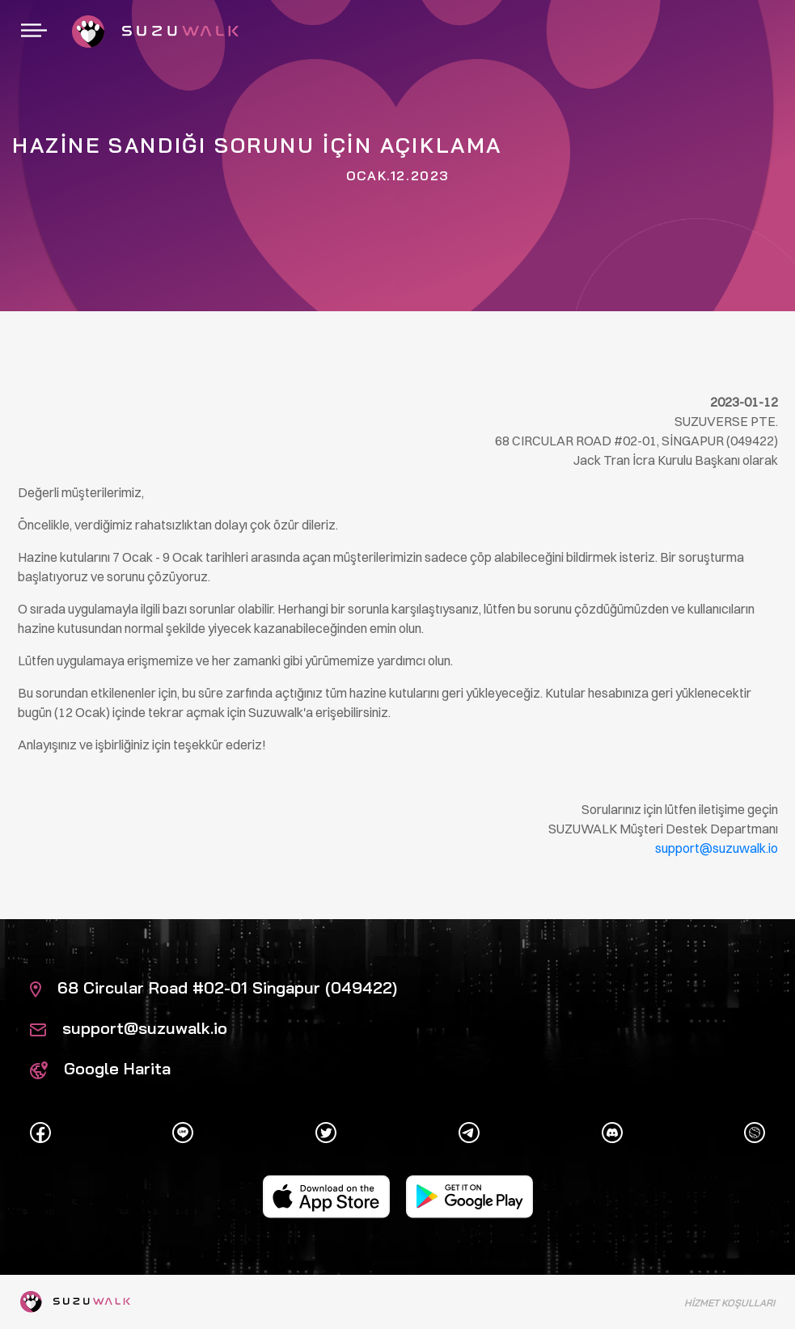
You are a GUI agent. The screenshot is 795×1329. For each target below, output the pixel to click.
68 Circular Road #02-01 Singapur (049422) (213, 987)
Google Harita (100, 1068)
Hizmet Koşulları (729, 1303)
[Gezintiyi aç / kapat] (34, 31)
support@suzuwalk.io (128, 1028)
